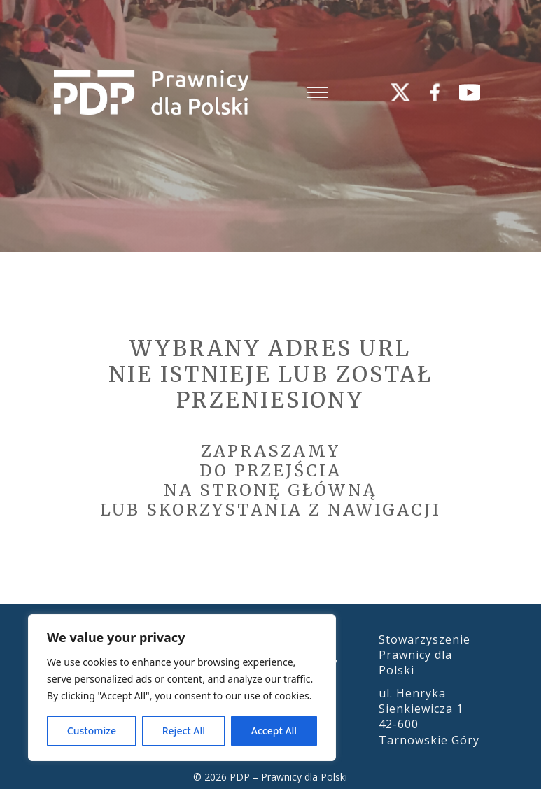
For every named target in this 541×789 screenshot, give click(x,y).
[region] (182, 687)
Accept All (274, 730)
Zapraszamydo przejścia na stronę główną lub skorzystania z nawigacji (270, 480)
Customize (91, 730)
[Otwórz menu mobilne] (317, 92)
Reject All (183, 730)
